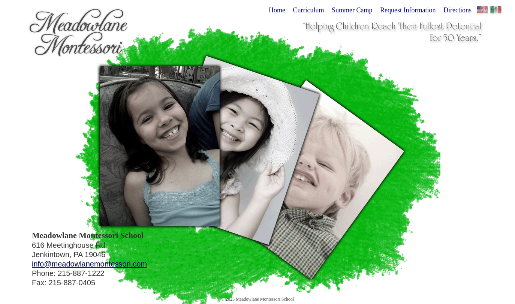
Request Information (408, 10)
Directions (457, 10)
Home (277, 10)
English (482, 12)
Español (496, 12)
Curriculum (308, 10)
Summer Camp (352, 10)
